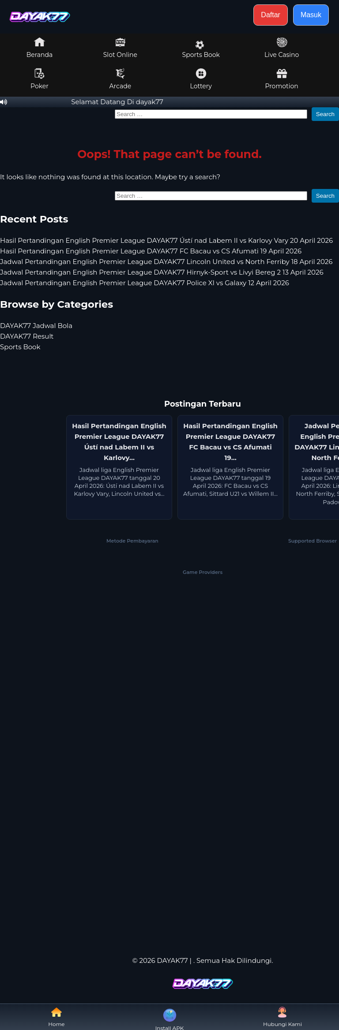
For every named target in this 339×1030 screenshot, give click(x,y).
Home (56, 1017)
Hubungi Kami (282, 1017)
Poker (39, 79)
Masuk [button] (311, 15)
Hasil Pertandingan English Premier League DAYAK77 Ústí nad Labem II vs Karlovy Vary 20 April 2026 (166, 240)
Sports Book (201, 49)
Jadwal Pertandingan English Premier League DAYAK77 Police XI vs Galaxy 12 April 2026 (144, 283)
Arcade (120, 79)
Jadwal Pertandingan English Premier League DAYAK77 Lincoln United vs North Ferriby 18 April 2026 (166, 261)
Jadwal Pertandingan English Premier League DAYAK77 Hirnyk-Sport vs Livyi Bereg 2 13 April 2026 (162, 272)
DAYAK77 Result (26, 336)
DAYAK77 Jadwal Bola (36, 325)
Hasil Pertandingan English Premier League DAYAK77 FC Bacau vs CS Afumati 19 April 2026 (150, 251)
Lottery (201, 79)
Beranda (39, 48)
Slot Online (120, 48)
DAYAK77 (172, 960)
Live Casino (281, 48)
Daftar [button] (270, 15)
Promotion (281, 79)
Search (325, 114)
